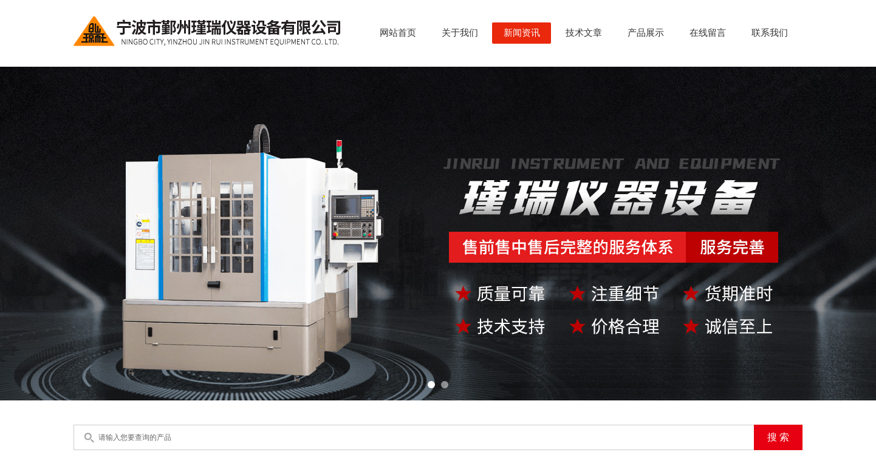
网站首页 (398, 33)
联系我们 (769, 33)
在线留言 (708, 33)
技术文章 (584, 33)
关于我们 (460, 33)
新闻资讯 (522, 33)
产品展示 (646, 33)
